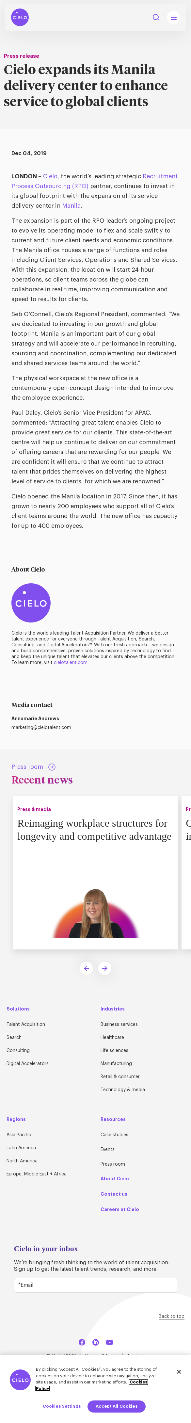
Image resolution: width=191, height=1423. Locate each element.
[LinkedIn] (96, 1341)
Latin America (21, 1148)
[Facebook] (82, 1341)
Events (108, 1149)
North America (22, 1161)
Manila (71, 206)
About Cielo (115, 1178)
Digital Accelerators (28, 1063)
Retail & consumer (120, 1077)
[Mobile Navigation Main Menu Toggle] (173, 17)
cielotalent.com (71, 662)
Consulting (18, 1050)
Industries (113, 1009)
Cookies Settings (62, 1406)
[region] (95, 1389)
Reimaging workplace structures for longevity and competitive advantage (95, 836)
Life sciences (114, 1050)
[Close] (179, 1372)
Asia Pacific (19, 1135)
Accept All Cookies (116, 1406)
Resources (113, 1119)
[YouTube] (109, 1341)
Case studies (114, 1135)
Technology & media (123, 1090)
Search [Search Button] (156, 17)
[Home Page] (20, 17)
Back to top (171, 1316)
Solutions (18, 1009)
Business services (119, 1024)
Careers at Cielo (120, 1209)
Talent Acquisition (26, 1024)
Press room (113, 1164)
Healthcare (112, 1037)
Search (14, 1037)
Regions (16, 1119)
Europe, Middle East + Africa (37, 1174)
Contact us (114, 1194)
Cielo (50, 176)
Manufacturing (116, 1063)
